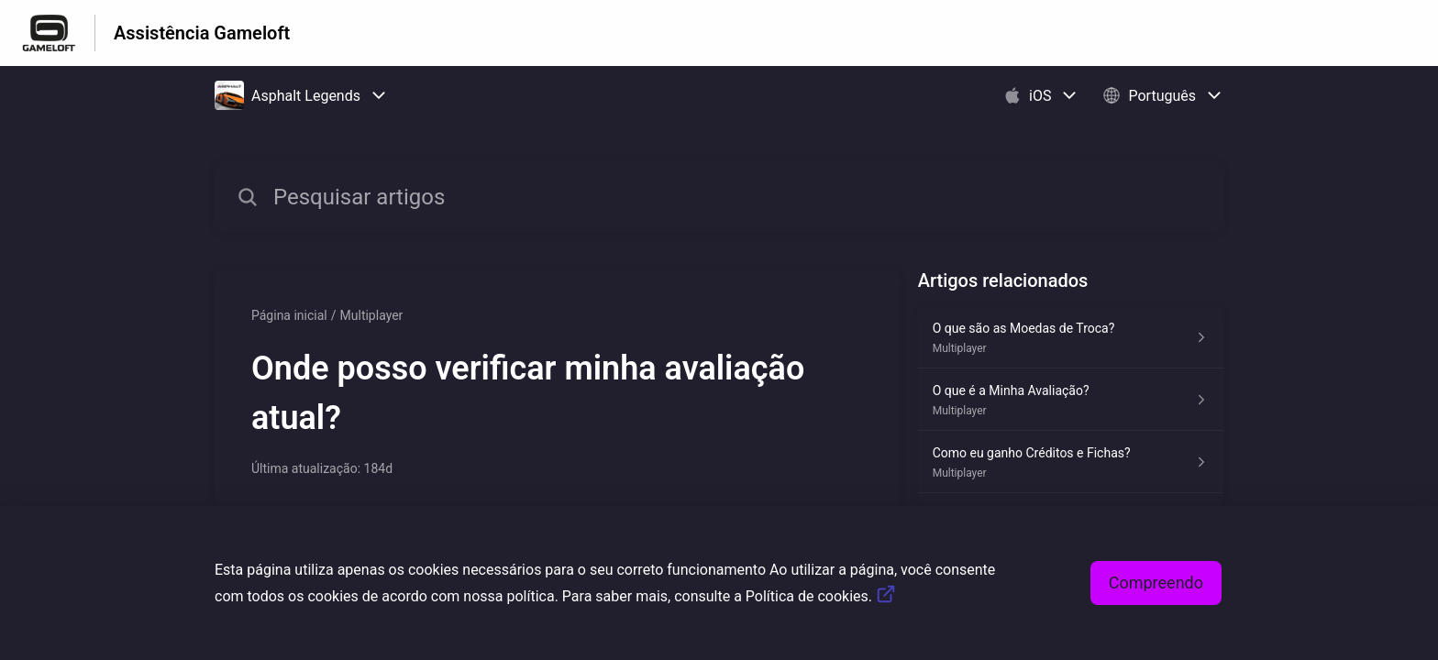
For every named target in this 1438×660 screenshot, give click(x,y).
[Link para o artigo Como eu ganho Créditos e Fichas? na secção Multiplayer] (1070, 462)
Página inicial (289, 315)
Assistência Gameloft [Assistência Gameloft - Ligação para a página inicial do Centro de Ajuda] (202, 33)
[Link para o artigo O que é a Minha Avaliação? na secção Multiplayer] (1070, 399)
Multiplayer (372, 315)
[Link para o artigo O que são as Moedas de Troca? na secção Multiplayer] (1070, 337)
